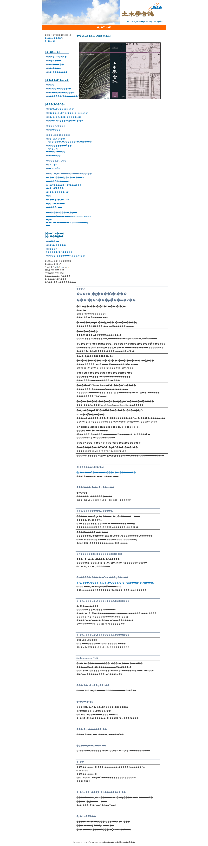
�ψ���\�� (56, 64)
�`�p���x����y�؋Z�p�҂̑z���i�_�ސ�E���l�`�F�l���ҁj (115, 583)
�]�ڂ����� (57, 245)
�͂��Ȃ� (54, 241)
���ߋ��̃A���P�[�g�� (61, 212)
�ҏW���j (55, 60)
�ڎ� (51, 84)
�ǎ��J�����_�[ (57, 192)
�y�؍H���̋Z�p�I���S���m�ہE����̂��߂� (106, 472)
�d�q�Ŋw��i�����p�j (65, 117)
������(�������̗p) (64, 96)
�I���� (54, 130)
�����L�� (54, 207)
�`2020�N (54, 168)
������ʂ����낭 (58, 181)
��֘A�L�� (61, 109)
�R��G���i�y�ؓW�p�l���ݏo (65, 177)
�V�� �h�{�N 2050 (57, 199)
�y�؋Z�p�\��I (55, 203)
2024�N (53, 164)
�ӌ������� (58, 72)
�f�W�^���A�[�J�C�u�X (66, 120)
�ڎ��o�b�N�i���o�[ (68, 113)
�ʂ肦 (48, 196)
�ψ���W (55, 68)
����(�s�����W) (62, 92)
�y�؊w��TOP (53, 38)
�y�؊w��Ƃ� (57, 56)
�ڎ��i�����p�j (60, 88)
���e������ (66, 255)
